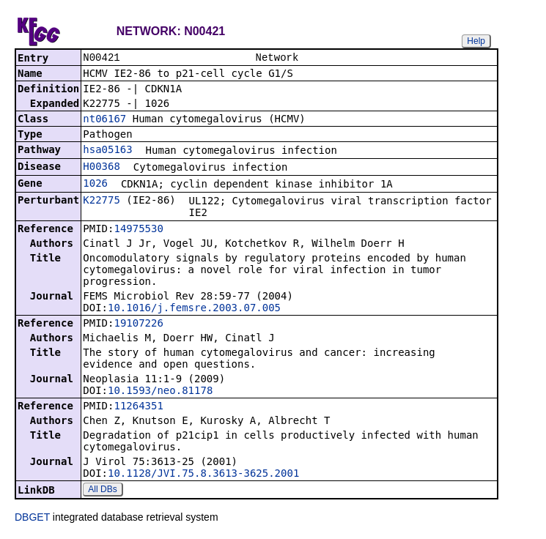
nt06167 (104, 120)
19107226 (138, 324)
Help (476, 41)
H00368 (101, 168)
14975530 (138, 230)
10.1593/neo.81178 (160, 392)
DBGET (32, 518)
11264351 (138, 407)
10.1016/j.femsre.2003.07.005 (194, 309)
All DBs (102, 491)
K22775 (101, 201)
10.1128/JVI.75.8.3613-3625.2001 (203, 474)
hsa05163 (107, 151)
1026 (95, 184)
